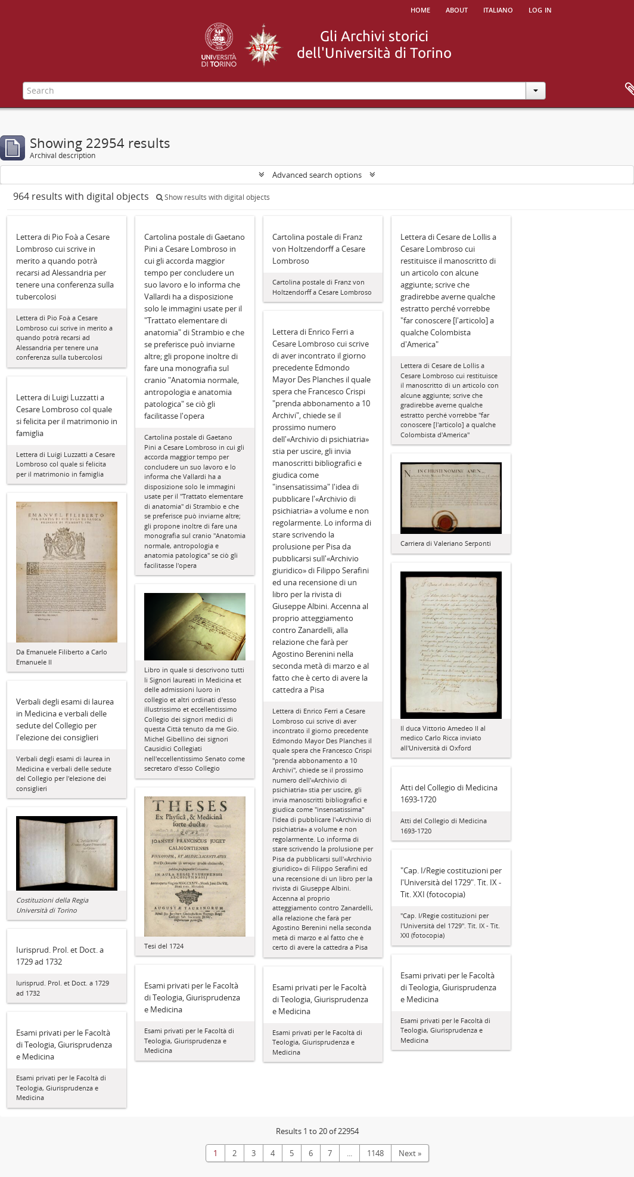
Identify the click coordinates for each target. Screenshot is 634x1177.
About (457, 9)
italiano (498, 9)
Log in (540, 9)
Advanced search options (317, 174)
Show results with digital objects (213, 197)
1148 (375, 1153)
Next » (410, 1153)
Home (420, 9)
